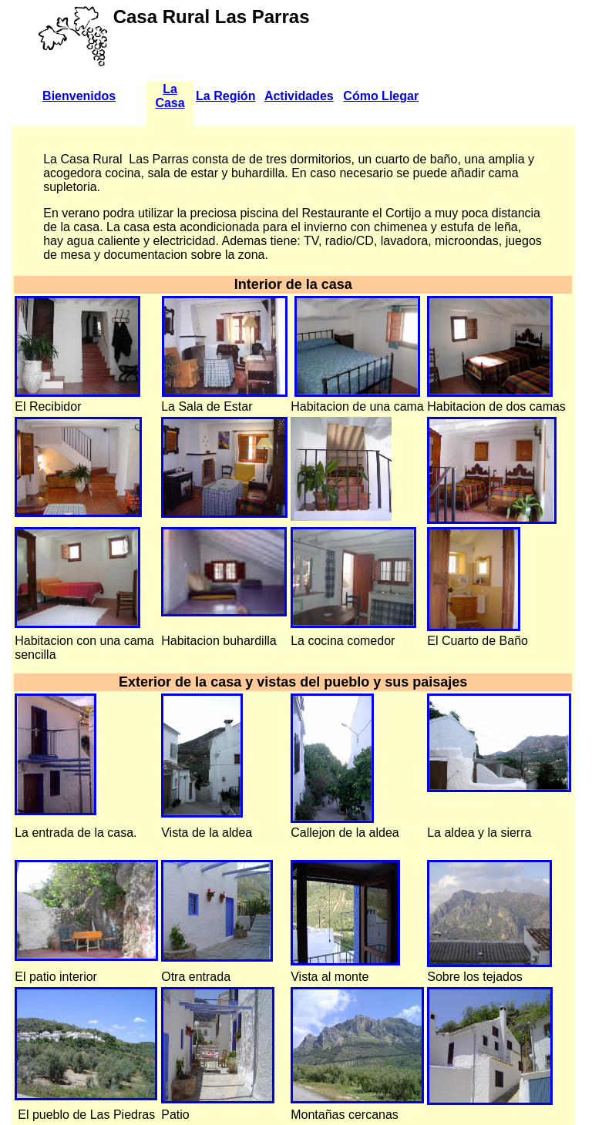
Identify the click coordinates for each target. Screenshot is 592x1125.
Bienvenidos (79, 95)
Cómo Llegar (381, 95)
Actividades (299, 95)
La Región (225, 95)
